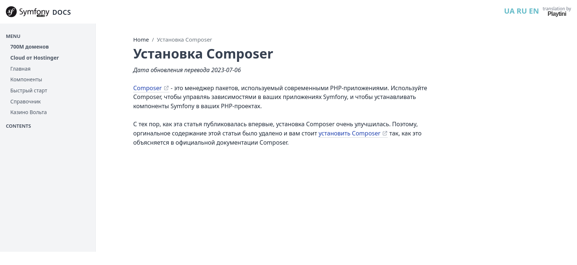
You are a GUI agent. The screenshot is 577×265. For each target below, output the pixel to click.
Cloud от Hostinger (34, 57)
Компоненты (26, 79)
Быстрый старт (28, 90)
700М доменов (29, 46)
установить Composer (349, 133)
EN (534, 11)
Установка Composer (184, 39)
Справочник (25, 101)
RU (522, 11)
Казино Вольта (28, 112)
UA (509, 11)
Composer (147, 88)
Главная (20, 68)
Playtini (557, 14)
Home (141, 39)
